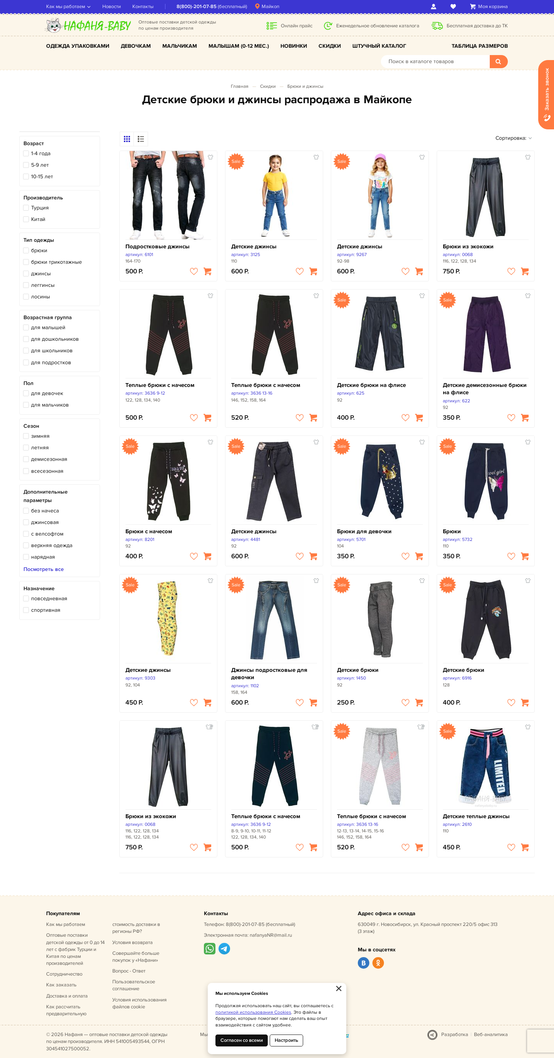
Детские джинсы (254, 246)
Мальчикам (179, 46)
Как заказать (61, 985)
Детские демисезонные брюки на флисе (485, 389)
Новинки (293, 46)
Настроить (286, 1040)
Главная (240, 86)
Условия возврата (132, 942)
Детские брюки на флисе (371, 385)
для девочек (47, 393)
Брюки (452, 531)
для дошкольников (55, 339)
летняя (40, 447)
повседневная (49, 598)
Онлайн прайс (296, 26)
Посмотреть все (43, 569)
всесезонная (47, 471)
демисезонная (49, 459)
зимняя (40, 436)
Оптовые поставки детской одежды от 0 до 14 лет (75, 949)
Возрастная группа (47, 317)
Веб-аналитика (491, 1034)
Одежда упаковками (77, 46)
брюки (39, 250)
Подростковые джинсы (157, 246)
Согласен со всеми (241, 1040)
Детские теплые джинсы (476, 816)
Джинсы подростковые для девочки (269, 673)
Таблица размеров (480, 46)
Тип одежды (38, 240)
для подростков (51, 362)
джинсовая (45, 522)
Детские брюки (358, 670)
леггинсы (43, 285)
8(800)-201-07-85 (197, 6)
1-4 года (40, 153)
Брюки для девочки (364, 531)
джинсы (41, 273)
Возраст (33, 143)
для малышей (48, 327)
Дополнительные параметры (45, 496)
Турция (40, 207)
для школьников (52, 350)
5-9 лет (40, 165)
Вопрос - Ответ (128, 971)
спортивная (45, 610)
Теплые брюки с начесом (159, 385)
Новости (111, 6)
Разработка (454, 1034)
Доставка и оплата (67, 996)
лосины (40, 296)
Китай (38, 219)
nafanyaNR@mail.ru (271, 935)
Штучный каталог (379, 46)
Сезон (31, 426)
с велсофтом (47, 534)
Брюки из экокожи (468, 246)
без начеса (45, 510)
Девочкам (136, 46)
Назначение (39, 588)
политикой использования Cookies (253, 1012)
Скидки (330, 46)
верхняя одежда (51, 545)
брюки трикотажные (56, 262)
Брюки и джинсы (305, 86)
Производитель (43, 197)
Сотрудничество (64, 974)
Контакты (143, 6)
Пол (28, 383)
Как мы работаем (65, 6)
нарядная (43, 557)
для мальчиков (50, 405)
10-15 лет (42, 176)
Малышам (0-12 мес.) (239, 46)
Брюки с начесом (148, 531)
